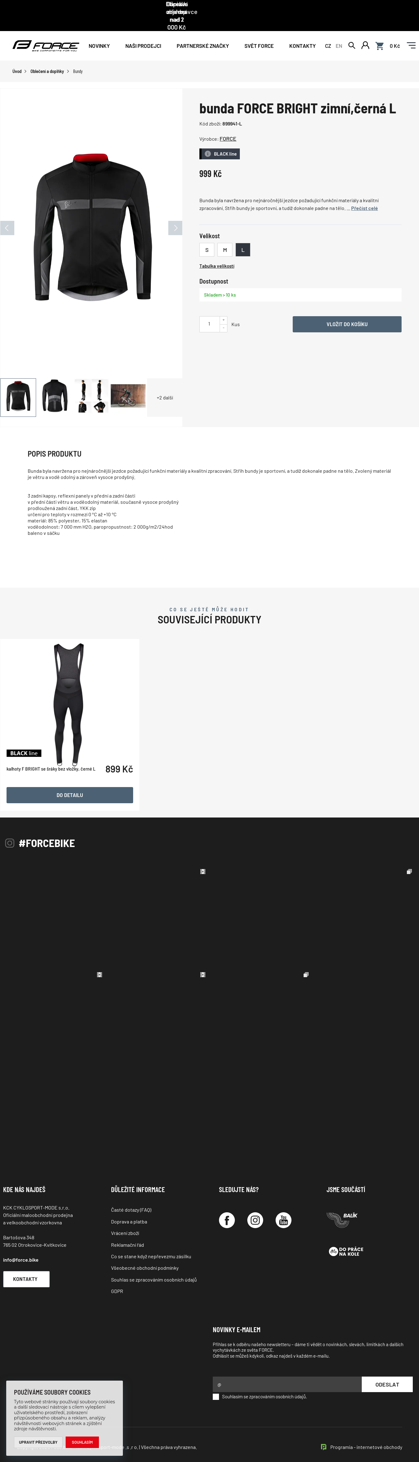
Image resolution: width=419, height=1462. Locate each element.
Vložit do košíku (347, 310)
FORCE (228, 125)
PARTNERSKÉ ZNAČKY (203, 32)
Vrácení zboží (125, 1220)
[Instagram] (255, 1207)
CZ (328, 32)
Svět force (259, 32)
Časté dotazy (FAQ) (131, 1197)
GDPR (117, 1278)
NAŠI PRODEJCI (143, 32)
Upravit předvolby (38, 1442)
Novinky (99, 32)
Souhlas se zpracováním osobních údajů (154, 1266)
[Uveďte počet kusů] (209, 310)
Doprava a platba (129, 1208)
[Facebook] (227, 1207)
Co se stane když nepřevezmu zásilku (151, 1243)
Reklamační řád (127, 1231)
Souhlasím (82, 1442)
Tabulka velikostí (216, 252)
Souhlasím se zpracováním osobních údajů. (260, 1383)
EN (339, 32)
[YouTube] (283, 1207)
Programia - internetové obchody (366, 1434)
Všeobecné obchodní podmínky (145, 1255)
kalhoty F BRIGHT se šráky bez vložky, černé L (51, 782)
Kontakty (302, 32)
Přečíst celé (364, 195)
